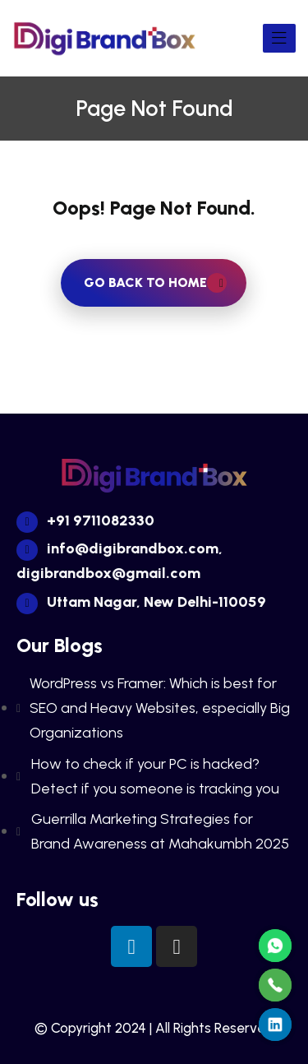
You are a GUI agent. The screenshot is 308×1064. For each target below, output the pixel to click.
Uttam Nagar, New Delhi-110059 (141, 602)
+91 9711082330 (85, 520)
